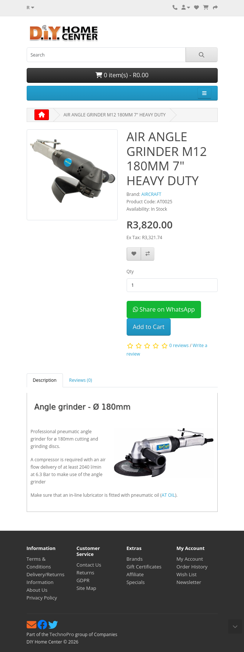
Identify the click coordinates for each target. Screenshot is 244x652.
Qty (130, 271)
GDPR (83, 580)
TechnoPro (62, 634)
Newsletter (189, 582)
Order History (192, 566)
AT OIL (168, 495)
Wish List (187, 574)
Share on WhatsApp (164, 309)
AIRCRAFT (151, 194)
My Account (190, 559)
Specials (136, 582)
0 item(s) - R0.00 (122, 75)
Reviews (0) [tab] (80, 380)
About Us (37, 590)
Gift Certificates (144, 566)
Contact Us (89, 564)
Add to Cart (149, 327)
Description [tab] (45, 380)
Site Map (86, 588)
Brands (135, 559)
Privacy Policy (42, 597)
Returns (85, 572)
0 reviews (178, 346)
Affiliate (135, 574)
